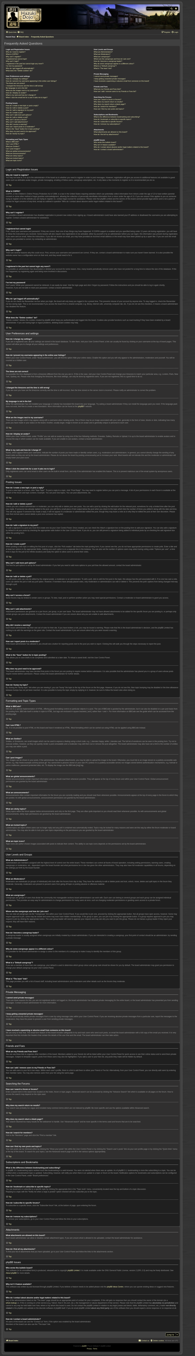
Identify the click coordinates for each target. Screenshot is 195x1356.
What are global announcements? (18, 151)
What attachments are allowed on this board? (110, 132)
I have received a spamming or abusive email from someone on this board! (121, 81)
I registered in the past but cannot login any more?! (25, 64)
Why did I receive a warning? (16, 124)
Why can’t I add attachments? (17, 122)
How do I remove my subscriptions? (107, 124)
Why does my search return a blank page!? (110, 104)
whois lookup (11, 1303)
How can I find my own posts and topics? (109, 109)
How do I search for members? (105, 106)
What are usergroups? (102, 56)
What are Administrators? (103, 52)
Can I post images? (13, 149)
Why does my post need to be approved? (21, 131)
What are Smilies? (12, 146)
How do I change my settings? (17, 79)
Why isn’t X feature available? (105, 145)
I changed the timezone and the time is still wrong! (24, 86)
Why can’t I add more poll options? (19, 115)
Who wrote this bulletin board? (105, 142)
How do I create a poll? (14, 112)
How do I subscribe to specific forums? (108, 121)
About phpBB (11, 1273)
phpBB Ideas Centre (115, 1287)
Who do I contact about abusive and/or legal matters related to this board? (121, 147)
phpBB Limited (74, 1270)
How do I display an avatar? (16, 93)
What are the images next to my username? (22, 90)
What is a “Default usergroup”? (105, 66)
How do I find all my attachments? (106, 134)
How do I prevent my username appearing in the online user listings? (31, 81)
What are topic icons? (14, 160)
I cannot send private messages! (106, 76)
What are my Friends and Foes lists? (107, 89)
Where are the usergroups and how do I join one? (112, 59)
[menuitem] (20, 32)
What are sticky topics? (14, 156)
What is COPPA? (12, 54)
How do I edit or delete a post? (17, 108)
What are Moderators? (102, 54)
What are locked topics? (15, 158)
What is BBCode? (12, 142)
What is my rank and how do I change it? (21, 95)
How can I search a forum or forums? (107, 99)
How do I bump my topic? (15, 134)
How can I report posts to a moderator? (20, 127)
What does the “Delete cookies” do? (19, 71)
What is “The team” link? (103, 68)
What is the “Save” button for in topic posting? (23, 129)
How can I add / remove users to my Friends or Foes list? (115, 91)
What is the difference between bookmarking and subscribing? (117, 117)
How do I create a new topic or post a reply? (22, 105)
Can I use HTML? (12, 144)
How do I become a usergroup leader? (108, 61)
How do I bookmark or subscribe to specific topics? (112, 119)
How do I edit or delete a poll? (17, 117)
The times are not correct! (15, 83)
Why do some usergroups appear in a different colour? (114, 64)
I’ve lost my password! (14, 66)
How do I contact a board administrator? (108, 149)
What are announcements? (16, 153)
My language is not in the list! (16, 88)
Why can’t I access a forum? (16, 119)
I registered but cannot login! (16, 59)
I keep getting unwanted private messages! (110, 79)
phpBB (80, 406)
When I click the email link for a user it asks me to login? (26, 97)
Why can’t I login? (12, 61)
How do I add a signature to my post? (20, 110)
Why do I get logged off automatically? (20, 68)
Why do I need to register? (15, 52)
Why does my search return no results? (108, 102)
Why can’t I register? (13, 56)
